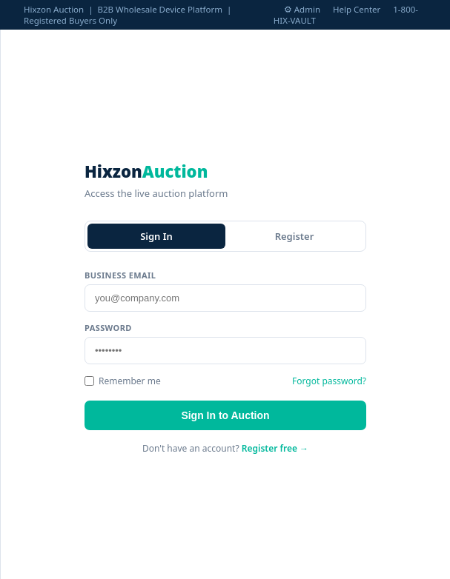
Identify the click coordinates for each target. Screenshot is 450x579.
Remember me (123, 381)
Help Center (356, 9)
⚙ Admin (302, 9)
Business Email (120, 275)
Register (294, 236)
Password (108, 327)
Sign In (156, 236)
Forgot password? (329, 381)
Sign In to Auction (225, 415)
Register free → (275, 448)
